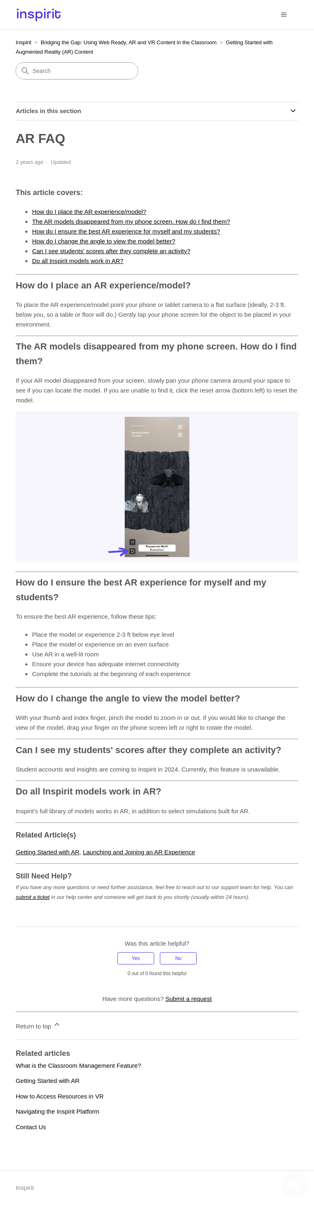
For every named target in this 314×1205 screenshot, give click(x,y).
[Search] (77, 71)
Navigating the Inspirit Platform (57, 1111)
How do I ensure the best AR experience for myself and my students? (126, 231)
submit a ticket (32, 897)
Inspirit (23, 42)
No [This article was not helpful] (178, 958)
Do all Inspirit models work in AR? (77, 260)
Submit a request (188, 998)
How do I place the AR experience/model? (89, 211)
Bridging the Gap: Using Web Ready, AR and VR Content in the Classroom (129, 42)
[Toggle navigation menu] (283, 14)
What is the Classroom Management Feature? (78, 1065)
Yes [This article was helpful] (136, 958)
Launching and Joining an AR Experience (139, 852)
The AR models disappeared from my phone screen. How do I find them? (131, 221)
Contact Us (31, 1126)
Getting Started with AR (47, 852)
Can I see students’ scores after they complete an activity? (111, 250)
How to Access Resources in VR (59, 1096)
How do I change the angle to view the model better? (103, 241)
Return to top (38, 1025)
